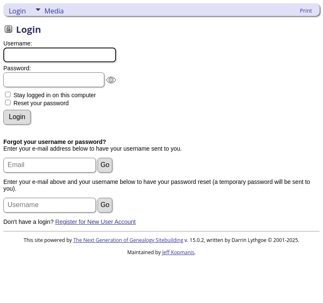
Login (17, 11)
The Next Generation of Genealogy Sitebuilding (128, 240)
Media (54, 11)
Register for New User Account (95, 221)
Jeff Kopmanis (178, 252)
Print (306, 10)
